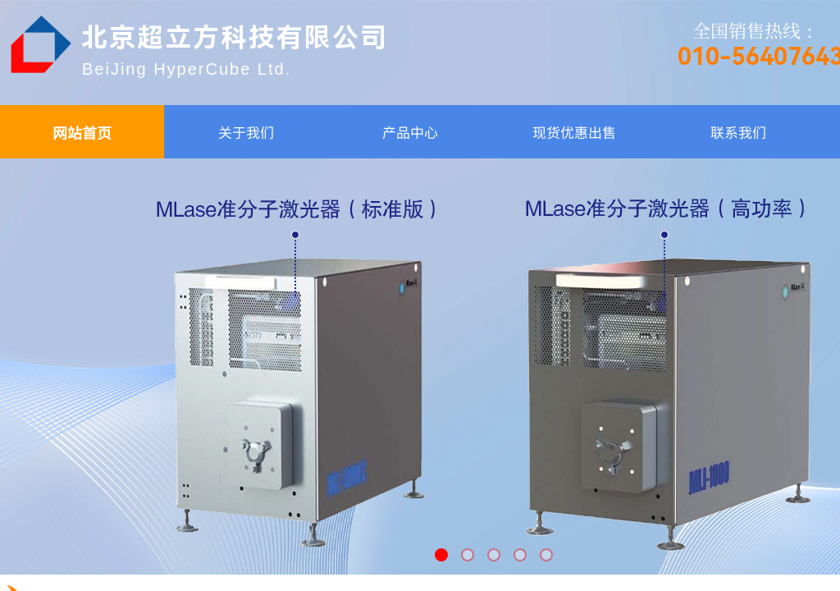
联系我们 (738, 131)
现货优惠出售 (574, 131)
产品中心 (410, 131)
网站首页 (82, 132)
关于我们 (246, 131)
